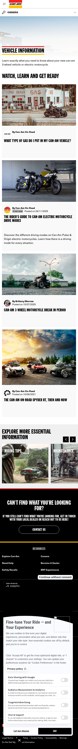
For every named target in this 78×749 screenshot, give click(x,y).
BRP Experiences (50, 569)
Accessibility (51, 737)
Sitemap (63, 737)
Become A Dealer (50, 563)
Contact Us (39, 530)
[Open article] (39, 121)
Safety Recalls (9, 569)
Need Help (7, 563)
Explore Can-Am (10, 556)
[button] (66, 439)
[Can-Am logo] (15, 4)
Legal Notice (7, 737)
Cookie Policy (37, 737)
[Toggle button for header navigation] (4, 4)
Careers (45, 556)
